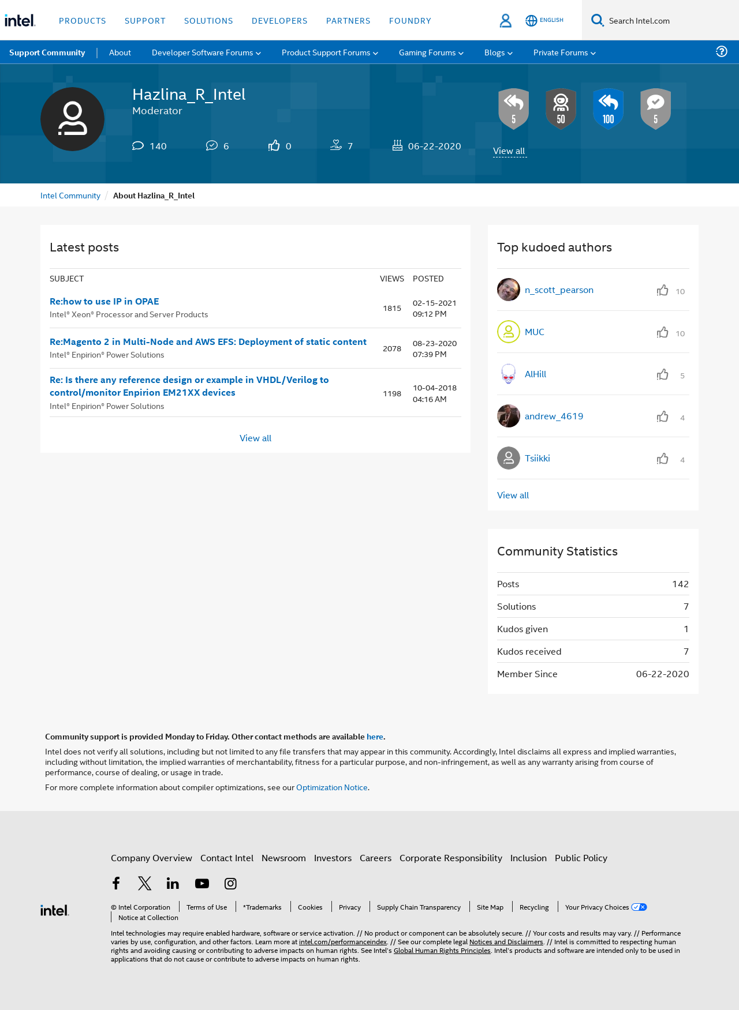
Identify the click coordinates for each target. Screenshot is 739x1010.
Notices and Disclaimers (506, 941)
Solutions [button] (208, 20)
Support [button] (145, 20)
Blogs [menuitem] (494, 52)
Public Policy (581, 857)
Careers (375, 857)
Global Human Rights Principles (442, 949)
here (375, 736)
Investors (333, 857)
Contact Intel (226, 857)
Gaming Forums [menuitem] (427, 52)
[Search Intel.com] (671, 20)
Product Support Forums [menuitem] (326, 52)
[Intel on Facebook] (116, 884)
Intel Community (70, 195)
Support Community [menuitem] (47, 52)
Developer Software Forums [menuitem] (202, 52)
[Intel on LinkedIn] (173, 884)
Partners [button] (348, 20)
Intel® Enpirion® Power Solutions (107, 354)
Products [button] (82, 20)
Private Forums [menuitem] (560, 52)
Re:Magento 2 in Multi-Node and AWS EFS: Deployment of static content (208, 341)
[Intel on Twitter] (145, 884)
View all (509, 150)
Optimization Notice (332, 786)
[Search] (597, 20)
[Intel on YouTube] (202, 884)
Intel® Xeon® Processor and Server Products (129, 313)
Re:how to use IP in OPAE (104, 301)
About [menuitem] (120, 52)
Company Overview (151, 857)
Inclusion (528, 857)
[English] (544, 20)
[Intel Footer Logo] (54, 908)
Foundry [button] (410, 20)
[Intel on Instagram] (230, 884)
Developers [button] (280, 20)
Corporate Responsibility (451, 857)
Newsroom (284, 857)
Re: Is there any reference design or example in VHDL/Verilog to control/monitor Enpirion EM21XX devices (189, 386)
